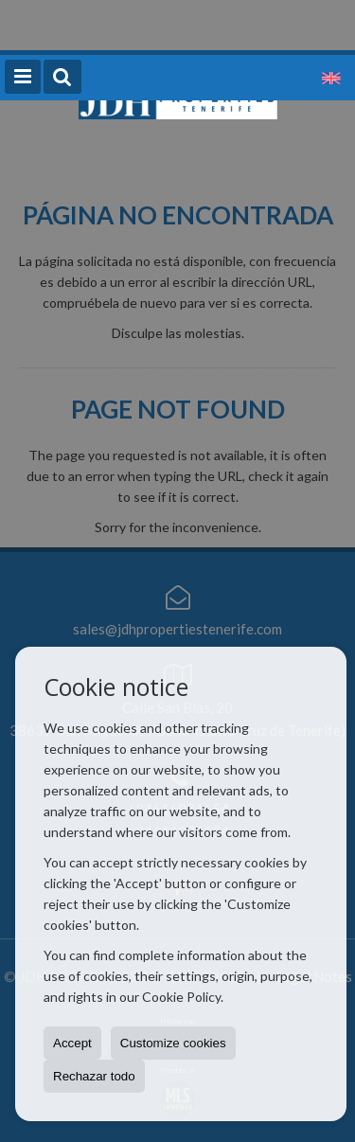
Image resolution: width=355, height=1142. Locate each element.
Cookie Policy (181, 997)
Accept (72, 1043)
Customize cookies (173, 1043)
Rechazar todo (94, 1076)
